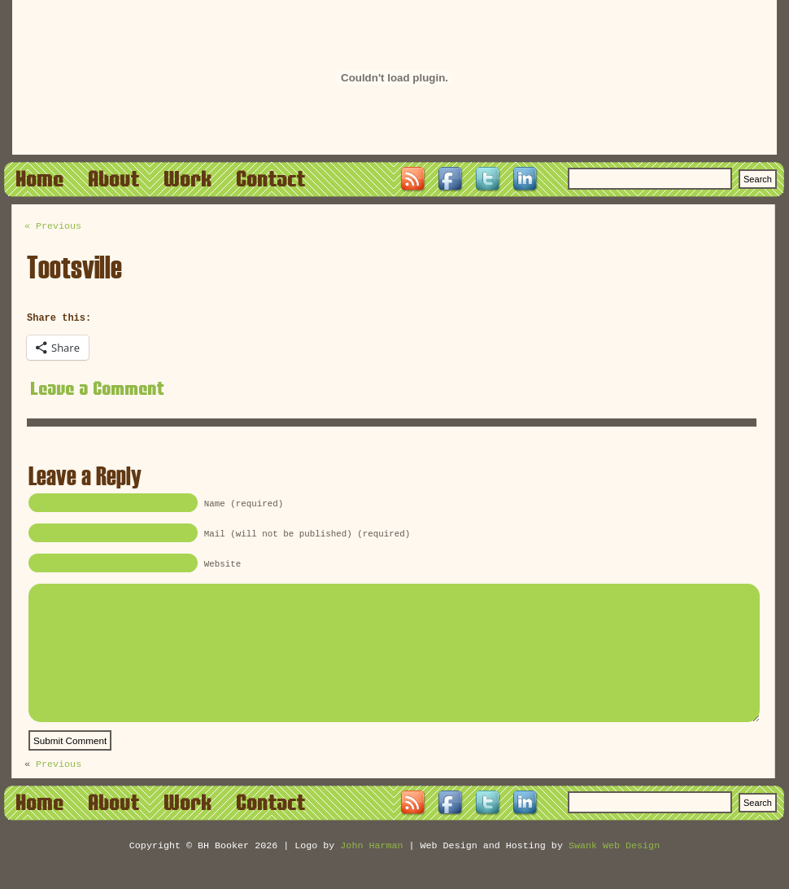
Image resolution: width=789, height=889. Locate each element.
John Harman (371, 874)
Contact (271, 177)
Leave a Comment (98, 389)
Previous (58, 791)
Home (40, 177)
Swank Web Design (614, 874)
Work (188, 177)
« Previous (52, 227)
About (114, 177)
